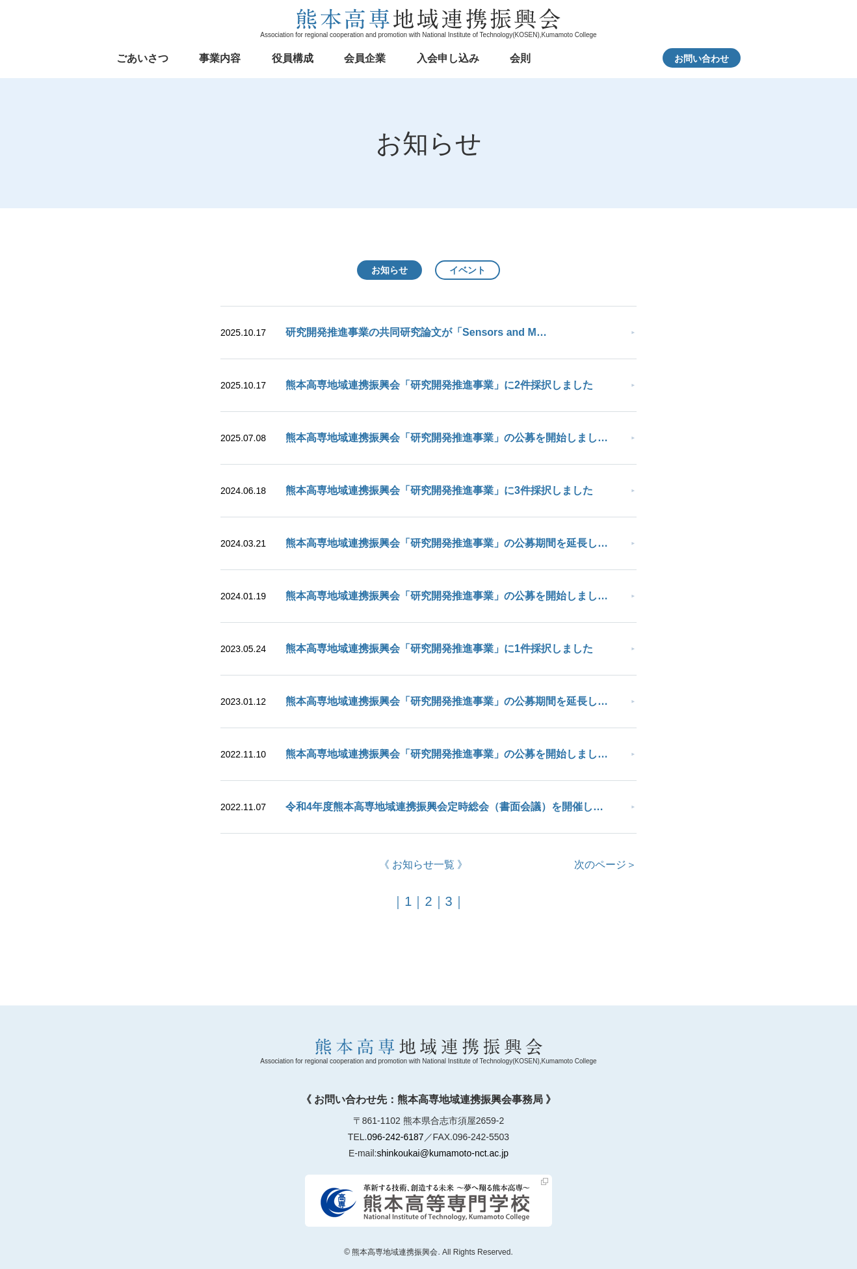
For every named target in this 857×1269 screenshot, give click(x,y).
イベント (467, 270)
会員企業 (365, 58)
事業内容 (220, 58)
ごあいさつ (142, 58)
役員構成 (292, 58)
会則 (520, 58)
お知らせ (389, 270)
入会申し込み (448, 58)
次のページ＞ (605, 864)
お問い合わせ (701, 58)
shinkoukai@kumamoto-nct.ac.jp (443, 1153)
